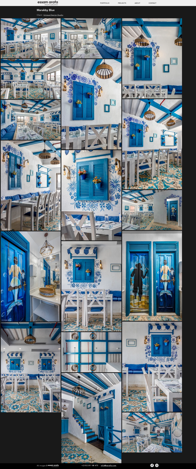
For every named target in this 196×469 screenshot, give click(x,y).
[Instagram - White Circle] (156, 465)
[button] (119, 3)
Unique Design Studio (53, 15)
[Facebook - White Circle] (152, 465)
